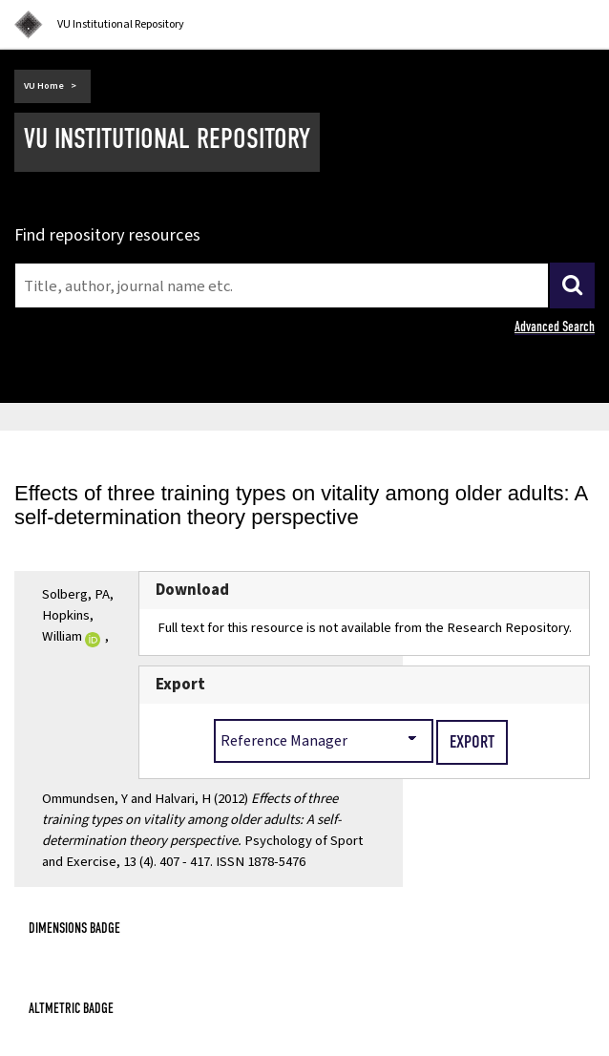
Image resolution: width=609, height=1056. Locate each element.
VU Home (44, 86)
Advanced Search (554, 326)
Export (180, 684)
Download (192, 590)
